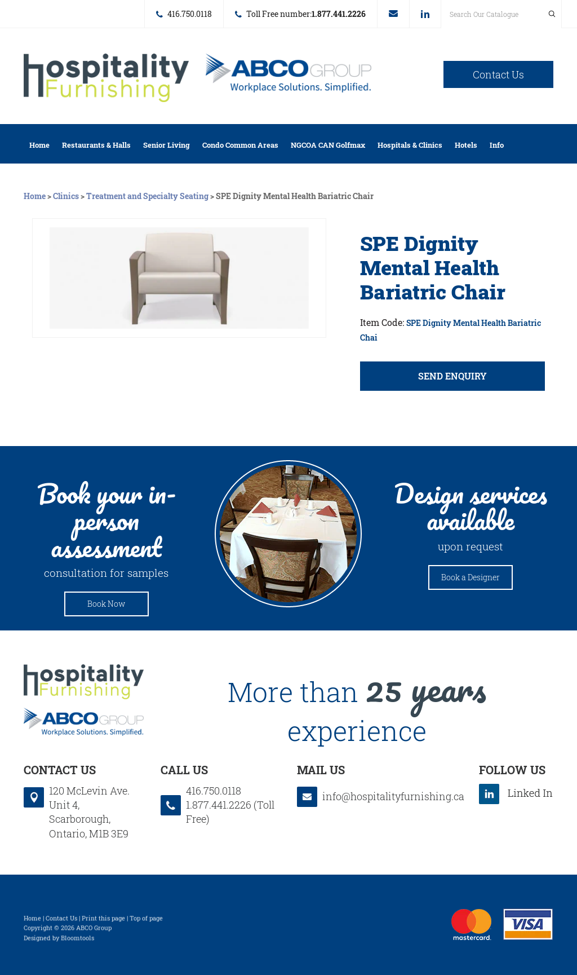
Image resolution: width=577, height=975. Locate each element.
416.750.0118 (189, 13)
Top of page (146, 921)
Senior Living (166, 145)
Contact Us (498, 74)
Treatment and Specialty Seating (147, 196)
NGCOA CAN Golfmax (328, 145)
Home (39, 145)
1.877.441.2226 (339, 13)
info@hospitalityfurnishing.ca (393, 13)
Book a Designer (470, 577)
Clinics (66, 196)
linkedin (425, 14)
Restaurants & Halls (96, 145)
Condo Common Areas (240, 145)
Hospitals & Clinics (410, 145)
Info (497, 145)
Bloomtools (77, 941)
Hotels (466, 145)
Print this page (103, 921)
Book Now (106, 603)
